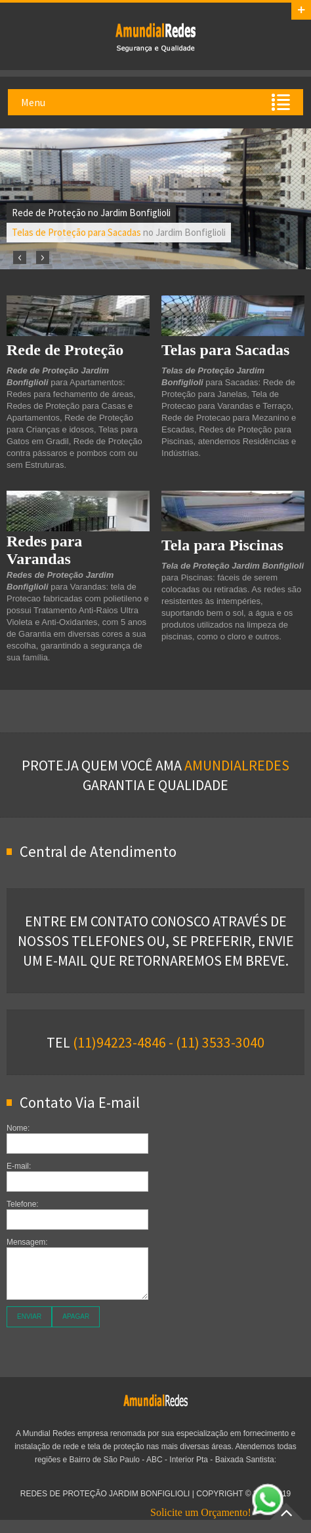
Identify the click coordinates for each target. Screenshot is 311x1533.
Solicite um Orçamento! (217, 1512)
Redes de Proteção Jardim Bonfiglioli (155, 36)
